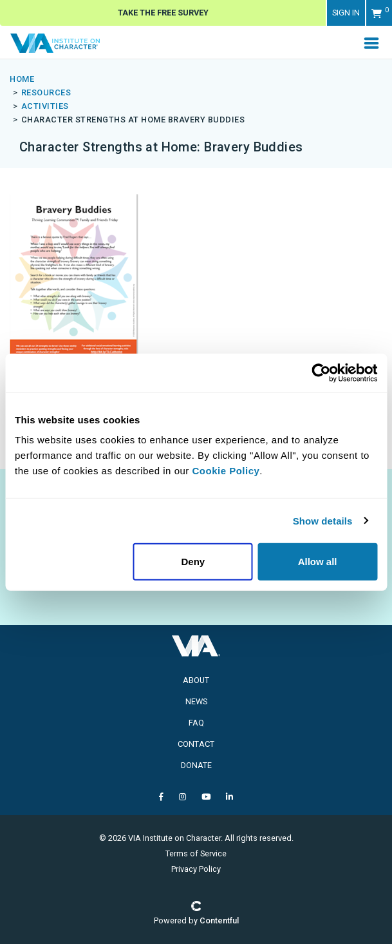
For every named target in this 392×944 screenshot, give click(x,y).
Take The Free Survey (163, 12)
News (196, 701)
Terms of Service (196, 853)
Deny (193, 561)
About (196, 680)
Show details (323, 520)
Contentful (219, 920)
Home (22, 79)
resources (46, 92)
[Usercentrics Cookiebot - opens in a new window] (321, 372)
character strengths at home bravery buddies (133, 119)
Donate (196, 765)
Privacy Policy (196, 869)
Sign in (346, 12)
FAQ (196, 722)
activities (45, 106)
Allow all (317, 561)
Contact (196, 744)
